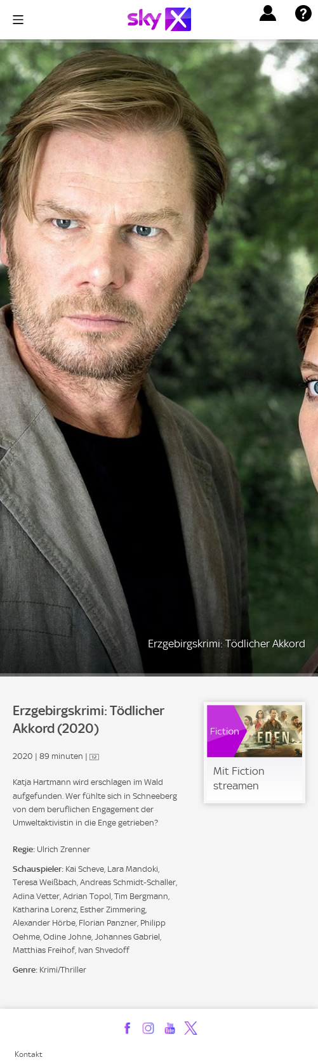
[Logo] (159, 19)
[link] (254, 752)
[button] (268, 13)
